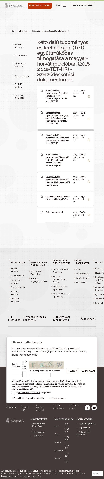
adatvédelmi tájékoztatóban (43, 474)
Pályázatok (36, 31)
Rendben (97, 474)
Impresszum (84, 428)
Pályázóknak (23, 31)
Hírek (78, 269)
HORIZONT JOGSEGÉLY (39, 5)
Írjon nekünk (39, 436)
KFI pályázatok (21, 55)
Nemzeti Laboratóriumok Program (60, 279)
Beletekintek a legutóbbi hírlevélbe (29, 398)
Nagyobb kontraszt (40, 408)
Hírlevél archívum (58, 398)
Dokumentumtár (22, 76)
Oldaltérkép (11, 407)
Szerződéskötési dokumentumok (57, 31)
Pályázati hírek (82, 278)
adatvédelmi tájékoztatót (29, 393)
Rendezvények (82, 274)
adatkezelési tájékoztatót (23, 389)
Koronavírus (81, 282)
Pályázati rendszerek (82, 5)
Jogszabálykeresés (87, 424)
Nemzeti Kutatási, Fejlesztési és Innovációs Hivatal (15, 440)
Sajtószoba (88, 319)
